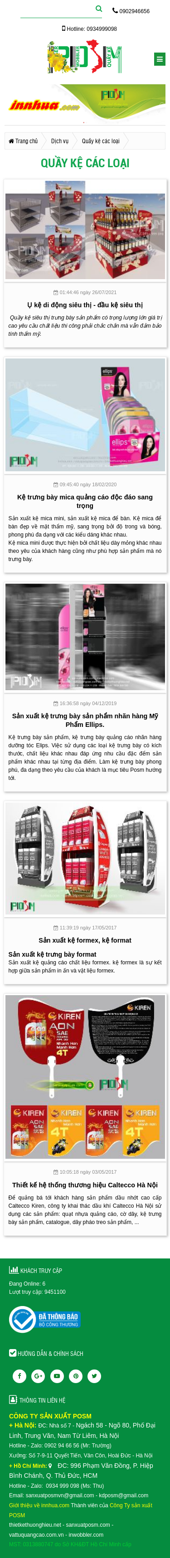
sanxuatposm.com (88, 1525)
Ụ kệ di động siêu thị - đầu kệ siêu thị (84, 305)
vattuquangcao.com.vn (36, 1535)
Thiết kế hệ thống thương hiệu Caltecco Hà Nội (85, 1185)
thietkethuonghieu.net (35, 1525)
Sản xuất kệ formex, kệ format (85, 940)
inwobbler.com (85, 1535)
